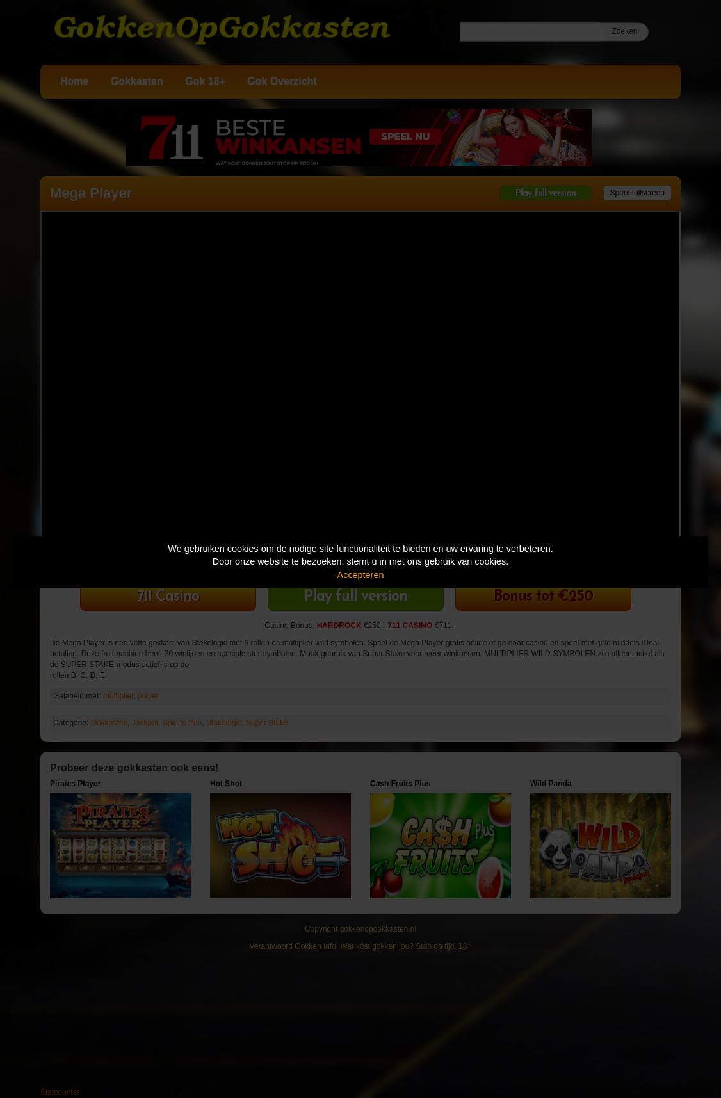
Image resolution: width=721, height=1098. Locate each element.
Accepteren (360, 575)
